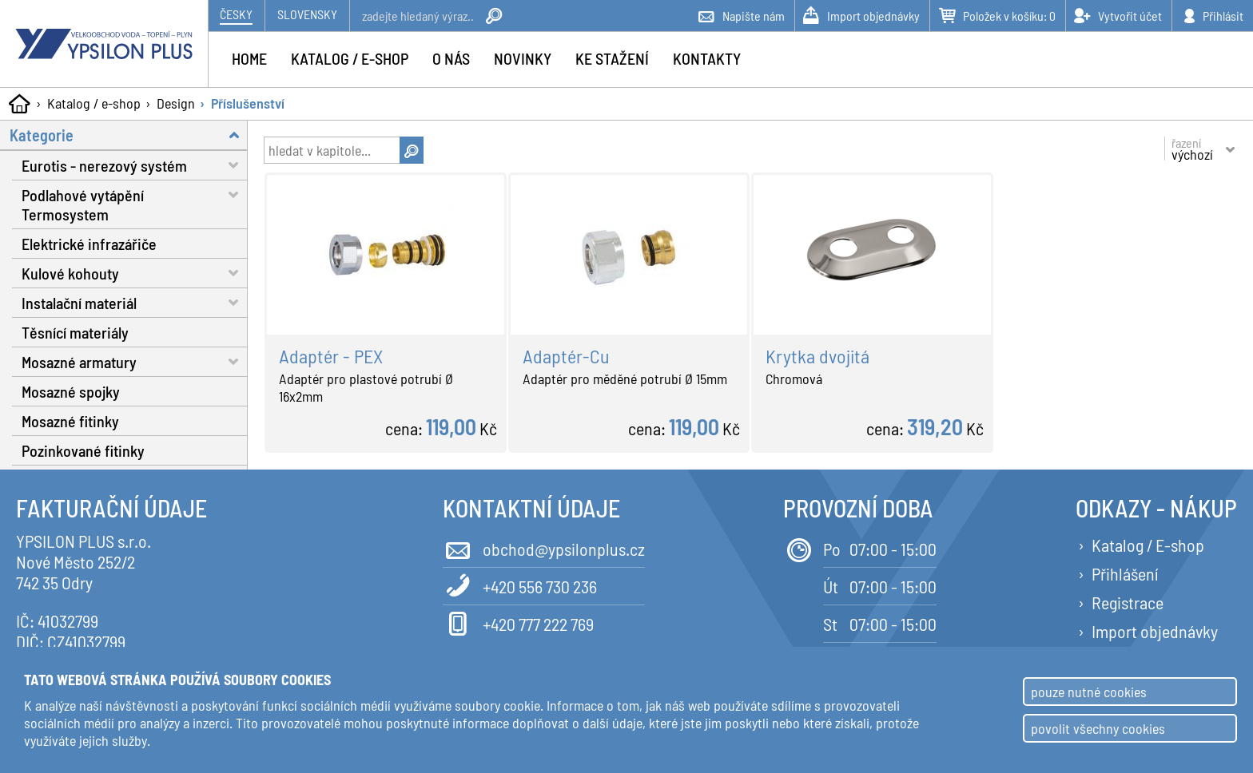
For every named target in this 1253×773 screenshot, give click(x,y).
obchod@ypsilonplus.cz (544, 547)
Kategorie (129, 135)
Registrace (1128, 602)
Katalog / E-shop (1148, 544)
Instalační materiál (135, 302)
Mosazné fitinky (70, 420)
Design (176, 103)
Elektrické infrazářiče (89, 243)
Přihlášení (1125, 573)
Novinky (522, 58)
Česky (236, 14)
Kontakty (707, 58)
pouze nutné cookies (1089, 691)
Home (249, 58)
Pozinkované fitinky (83, 450)
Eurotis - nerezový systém (135, 165)
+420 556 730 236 (520, 585)
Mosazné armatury (135, 361)
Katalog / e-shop (94, 103)
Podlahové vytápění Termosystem (135, 202)
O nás (451, 58)
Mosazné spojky (71, 391)
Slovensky (307, 14)
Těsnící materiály (75, 332)
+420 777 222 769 (518, 622)
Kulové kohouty (135, 273)
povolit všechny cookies (1098, 728)
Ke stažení (612, 58)
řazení (1192, 148)
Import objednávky (1155, 630)
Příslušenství (247, 103)
